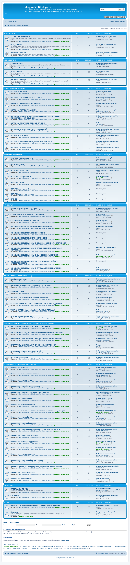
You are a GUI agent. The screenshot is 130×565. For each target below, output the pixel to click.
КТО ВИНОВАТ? (17, 63)
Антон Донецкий (48, 41)
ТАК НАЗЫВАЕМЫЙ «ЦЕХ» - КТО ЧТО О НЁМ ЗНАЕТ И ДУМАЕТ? (36, 304)
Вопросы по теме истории (21, 398)
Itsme (21, 41)
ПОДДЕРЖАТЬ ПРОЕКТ (111, 17)
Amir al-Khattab (100, 64)
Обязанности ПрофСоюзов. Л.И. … (107, 103)
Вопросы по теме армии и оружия (24, 435)
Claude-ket (99, 54)
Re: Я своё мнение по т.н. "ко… (106, 79)
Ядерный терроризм (103, 435)
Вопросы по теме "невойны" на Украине (27, 460)
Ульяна (98, 461)
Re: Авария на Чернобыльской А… (107, 472)
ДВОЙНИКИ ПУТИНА (19, 279)
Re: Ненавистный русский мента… (107, 129)
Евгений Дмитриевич (102, 424)
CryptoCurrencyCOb (102, 317)
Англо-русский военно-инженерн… (107, 495)
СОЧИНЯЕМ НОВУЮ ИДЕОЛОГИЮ (24, 208)
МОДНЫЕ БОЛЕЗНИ (10, 60)
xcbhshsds (65, 540)
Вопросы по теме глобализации (23, 423)
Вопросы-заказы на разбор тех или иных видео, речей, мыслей (36, 466)
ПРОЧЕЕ (14, 199)
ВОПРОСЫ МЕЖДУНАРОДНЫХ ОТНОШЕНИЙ (29, 129)
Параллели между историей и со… (107, 52)
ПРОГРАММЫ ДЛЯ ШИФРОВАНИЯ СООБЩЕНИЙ (30, 326)
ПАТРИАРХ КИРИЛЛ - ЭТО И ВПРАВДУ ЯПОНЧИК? (31, 285)
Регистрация (14, 522)
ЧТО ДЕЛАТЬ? (16, 44)
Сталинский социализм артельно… (108, 392)
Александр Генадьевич (103, 209)
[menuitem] (14, 21)
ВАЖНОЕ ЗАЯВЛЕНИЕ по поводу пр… (108, 489)
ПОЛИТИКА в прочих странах (22, 194)
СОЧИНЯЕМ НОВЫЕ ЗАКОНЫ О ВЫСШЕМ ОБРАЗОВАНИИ (34, 255)
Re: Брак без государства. (104, 226)
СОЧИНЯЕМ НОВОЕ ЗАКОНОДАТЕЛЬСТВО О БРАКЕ (31, 227)
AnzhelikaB (99, 467)
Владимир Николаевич (103, 222)
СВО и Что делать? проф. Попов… (107, 170)
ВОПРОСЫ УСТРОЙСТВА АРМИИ (24, 110)
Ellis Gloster (34, 41)
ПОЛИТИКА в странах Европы (23, 189)
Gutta (85, 546)
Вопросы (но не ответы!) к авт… (107, 441)
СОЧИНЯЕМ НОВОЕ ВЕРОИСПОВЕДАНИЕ (27, 214)
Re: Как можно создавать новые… (107, 268)
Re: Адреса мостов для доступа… (107, 357)
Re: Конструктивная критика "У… (107, 116)
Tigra (97, 80)
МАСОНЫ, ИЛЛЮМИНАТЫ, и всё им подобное (29, 298)
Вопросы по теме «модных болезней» (26, 374)
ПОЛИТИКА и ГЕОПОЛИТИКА (13, 155)
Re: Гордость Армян (102, 176)
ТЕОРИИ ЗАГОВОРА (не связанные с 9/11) (18, 276)
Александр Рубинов (102, 38)
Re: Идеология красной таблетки (107, 208)
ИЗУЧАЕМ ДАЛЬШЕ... (19, 53)
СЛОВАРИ (15, 495)
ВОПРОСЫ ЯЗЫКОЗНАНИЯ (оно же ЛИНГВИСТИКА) (31, 142)
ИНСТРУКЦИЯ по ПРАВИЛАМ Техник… (108, 248)
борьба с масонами (102, 478)
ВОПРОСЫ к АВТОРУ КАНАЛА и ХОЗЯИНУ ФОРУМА (20, 364)
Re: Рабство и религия (103, 91)
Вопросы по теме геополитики (23, 405)
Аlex (97, 474)
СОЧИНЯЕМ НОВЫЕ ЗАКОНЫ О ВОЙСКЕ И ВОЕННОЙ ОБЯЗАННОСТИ (39, 243)
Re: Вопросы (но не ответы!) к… (107, 367)
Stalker (98, 46)
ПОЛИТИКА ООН (17, 164)
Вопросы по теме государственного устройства (30, 392)
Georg (98, 513)
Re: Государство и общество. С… (107, 97)
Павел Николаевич (102, 455)
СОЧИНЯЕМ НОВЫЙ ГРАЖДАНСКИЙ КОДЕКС (29, 238)
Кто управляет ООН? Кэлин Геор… (107, 164)
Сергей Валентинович (103, 437)
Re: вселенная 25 (101, 214)
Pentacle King (100, 418)
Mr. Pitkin (66, 548)
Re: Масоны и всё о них (104, 297)
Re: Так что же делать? (103, 71)
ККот (97, 171)
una (97, 105)
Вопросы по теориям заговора (23, 472)
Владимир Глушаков (102, 286)
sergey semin (100, 369)
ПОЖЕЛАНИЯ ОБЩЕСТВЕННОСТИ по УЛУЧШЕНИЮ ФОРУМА (35, 506)
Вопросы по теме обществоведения (25, 386)
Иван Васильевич (101, 490)
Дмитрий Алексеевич (61, 41)
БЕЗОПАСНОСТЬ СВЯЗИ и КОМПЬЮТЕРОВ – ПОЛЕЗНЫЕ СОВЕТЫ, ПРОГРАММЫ (29, 323)
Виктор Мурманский (102, 375)
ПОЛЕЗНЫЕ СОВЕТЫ (19, 357)
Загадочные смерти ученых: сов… (107, 316)
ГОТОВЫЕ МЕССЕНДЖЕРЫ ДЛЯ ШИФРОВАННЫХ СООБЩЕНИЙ (36, 333)
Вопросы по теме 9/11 (19, 368)
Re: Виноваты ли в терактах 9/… (107, 36)
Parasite (58, 546)
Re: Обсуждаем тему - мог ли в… (107, 285)
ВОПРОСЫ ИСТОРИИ (19, 135)
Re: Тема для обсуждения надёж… (107, 351)
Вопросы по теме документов (23, 454)
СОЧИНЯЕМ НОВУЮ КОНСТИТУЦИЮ (25, 221)
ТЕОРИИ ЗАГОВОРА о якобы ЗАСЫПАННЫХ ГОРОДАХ (33, 310)
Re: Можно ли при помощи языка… (107, 141)
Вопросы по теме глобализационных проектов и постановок (35, 429)
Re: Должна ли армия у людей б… (107, 110)
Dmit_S (67, 546)
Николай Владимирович (103, 215)
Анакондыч (16, 548)
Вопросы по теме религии (21, 380)
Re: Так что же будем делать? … (107, 44)
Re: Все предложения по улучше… (107, 505)
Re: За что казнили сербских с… (107, 158)
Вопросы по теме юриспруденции (24, 442)
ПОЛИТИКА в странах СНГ (21, 177)
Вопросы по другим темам (21, 479)
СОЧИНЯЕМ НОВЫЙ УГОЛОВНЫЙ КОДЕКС (28, 233)
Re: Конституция (101, 220)
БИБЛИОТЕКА (8, 485)
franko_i (25, 548)
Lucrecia (98, 293)
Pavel (41, 41)
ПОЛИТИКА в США (18, 183)
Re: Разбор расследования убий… (107, 466)
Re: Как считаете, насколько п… (106, 123)
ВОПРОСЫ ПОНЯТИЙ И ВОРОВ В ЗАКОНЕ (28, 123)
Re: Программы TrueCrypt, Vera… (107, 338)
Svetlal (98, 358)
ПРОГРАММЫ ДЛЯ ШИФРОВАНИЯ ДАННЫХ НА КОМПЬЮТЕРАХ (36, 339)
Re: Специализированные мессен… (108, 332)
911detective (57, 548)
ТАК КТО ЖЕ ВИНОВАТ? (20, 36)
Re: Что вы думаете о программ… (107, 326)
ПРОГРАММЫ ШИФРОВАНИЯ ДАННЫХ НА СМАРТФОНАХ (34, 345)
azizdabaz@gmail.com (102, 352)
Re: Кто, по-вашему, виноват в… (107, 63)
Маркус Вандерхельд (46, 546)
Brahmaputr (99, 93)
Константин (99, 124)
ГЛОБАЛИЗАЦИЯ (17, 291)
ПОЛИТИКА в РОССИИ (20, 170)
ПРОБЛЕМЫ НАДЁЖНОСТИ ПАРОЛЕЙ (26, 351)
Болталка (14, 512)
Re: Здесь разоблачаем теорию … (107, 310)
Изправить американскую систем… (108, 182)
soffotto (98, 149)
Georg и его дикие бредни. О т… (106, 512)
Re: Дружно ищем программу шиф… (108, 345)
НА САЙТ (122, 17)
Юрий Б (98, 117)
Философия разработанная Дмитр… (108, 147)
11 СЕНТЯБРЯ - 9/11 (10, 33)
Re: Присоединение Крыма (105, 404)
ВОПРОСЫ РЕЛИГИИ (19, 91)
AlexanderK (26, 41)
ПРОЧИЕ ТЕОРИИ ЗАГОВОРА (22, 316)
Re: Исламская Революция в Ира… (107, 135)
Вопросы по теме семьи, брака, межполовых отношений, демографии (39, 411)
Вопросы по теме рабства (21, 417)
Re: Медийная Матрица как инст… (107, 291)
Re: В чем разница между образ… (107, 255)
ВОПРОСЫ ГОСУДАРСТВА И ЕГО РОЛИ (26, 98)
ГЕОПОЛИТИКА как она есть (22, 158)
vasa (91, 546)
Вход (5, 522)
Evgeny (98, 406)
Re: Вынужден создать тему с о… (107, 303)
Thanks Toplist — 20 (10, 544)
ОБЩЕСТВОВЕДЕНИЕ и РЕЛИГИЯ (14, 88)
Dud (97, 346)
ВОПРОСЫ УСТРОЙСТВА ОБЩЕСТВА (26, 104)
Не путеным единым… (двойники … (108, 279)
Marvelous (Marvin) (101, 159)
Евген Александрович (102, 393)
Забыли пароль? (67, 525)
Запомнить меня (80, 525)
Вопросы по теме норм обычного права (27, 448)
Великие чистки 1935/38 (104, 398)
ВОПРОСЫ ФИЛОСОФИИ (21, 148)
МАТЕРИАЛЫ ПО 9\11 (19, 489)
